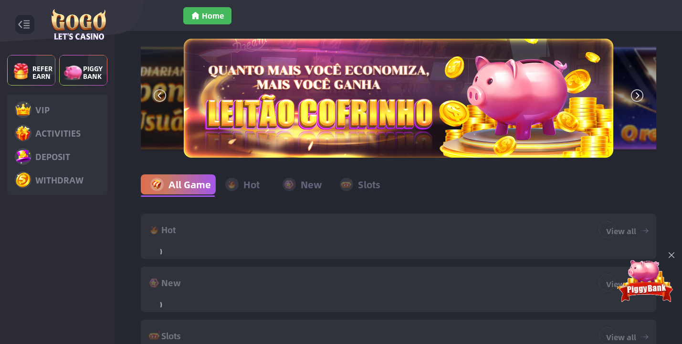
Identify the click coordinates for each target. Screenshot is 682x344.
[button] (160, 95)
